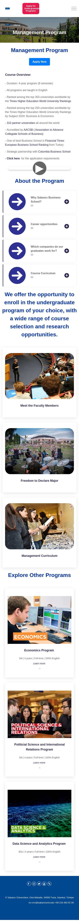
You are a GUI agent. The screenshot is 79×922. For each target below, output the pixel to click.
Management (31, 556)
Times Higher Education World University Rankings (40, 101)
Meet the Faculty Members (39, 405)
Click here (13, 158)
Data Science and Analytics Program (39, 843)
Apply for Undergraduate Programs (30, 8)
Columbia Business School (54, 151)
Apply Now (39, 61)
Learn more (39, 663)
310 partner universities (21, 122)
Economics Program (39, 650)
